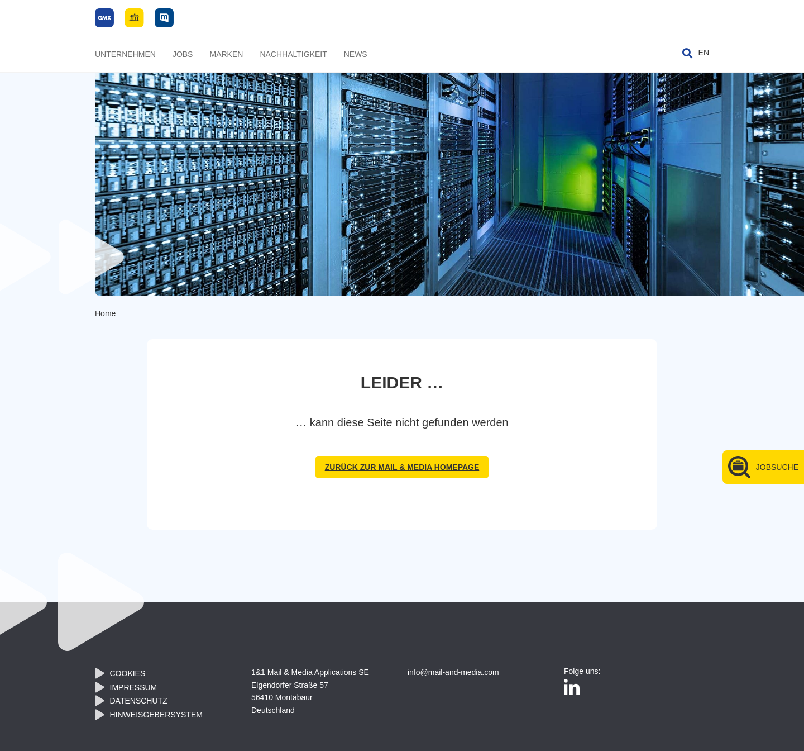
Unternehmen (125, 54)
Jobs (183, 54)
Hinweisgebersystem (156, 714)
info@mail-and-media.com (453, 672)
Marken (226, 54)
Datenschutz (139, 700)
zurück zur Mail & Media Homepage (402, 467)
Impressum (133, 687)
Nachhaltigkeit (293, 54)
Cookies (128, 673)
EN (703, 52)
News (355, 54)
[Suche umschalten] (687, 53)
